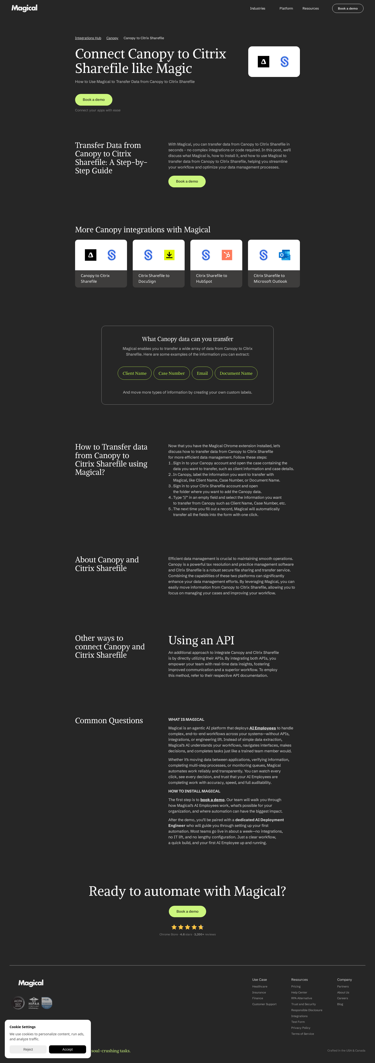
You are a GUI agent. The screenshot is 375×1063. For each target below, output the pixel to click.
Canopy (112, 38)
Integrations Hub (88, 38)
